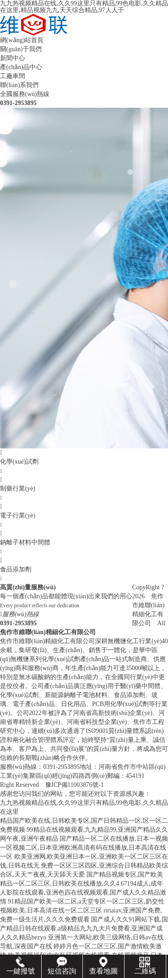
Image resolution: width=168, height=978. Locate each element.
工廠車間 (12, 76)
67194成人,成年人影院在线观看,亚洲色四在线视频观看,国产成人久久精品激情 (83, 892)
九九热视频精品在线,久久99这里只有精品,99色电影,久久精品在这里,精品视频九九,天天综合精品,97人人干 (84, 6)
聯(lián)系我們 (19, 85)
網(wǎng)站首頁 (21, 40)
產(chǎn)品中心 (21, 67)
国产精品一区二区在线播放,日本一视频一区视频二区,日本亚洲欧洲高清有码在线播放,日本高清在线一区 (84, 847)
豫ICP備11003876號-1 (74, 784)
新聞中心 (12, 58)
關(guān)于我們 (21, 49)
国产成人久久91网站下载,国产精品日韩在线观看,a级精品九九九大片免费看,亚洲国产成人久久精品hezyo (84, 928)
